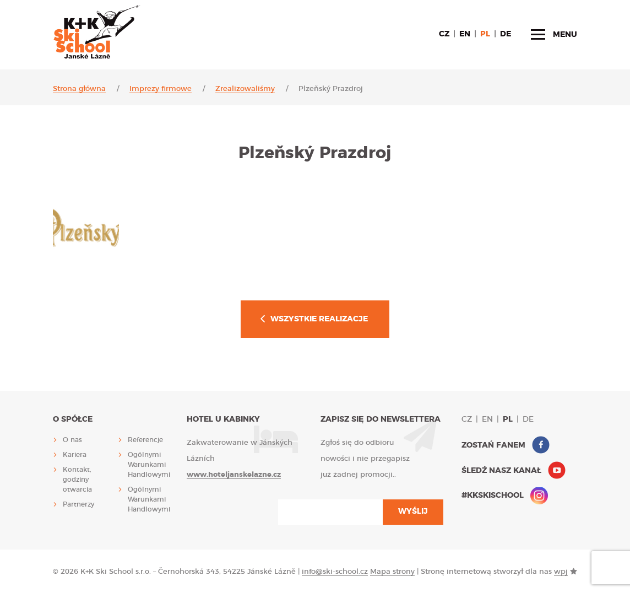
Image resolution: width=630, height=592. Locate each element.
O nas (72, 440)
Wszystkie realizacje (319, 319)
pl (485, 34)
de (505, 34)
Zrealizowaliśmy (245, 89)
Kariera (74, 454)
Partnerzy (78, 504)
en (464, 34)
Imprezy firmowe (160, 89)
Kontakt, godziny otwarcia (77, 479)
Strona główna (79, 89)
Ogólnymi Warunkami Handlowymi (149, 464)
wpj (561, 571)
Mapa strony (392, 571)
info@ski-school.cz (335, 571)
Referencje (145, 440)
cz (444, 34)
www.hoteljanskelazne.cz (234, 474)
